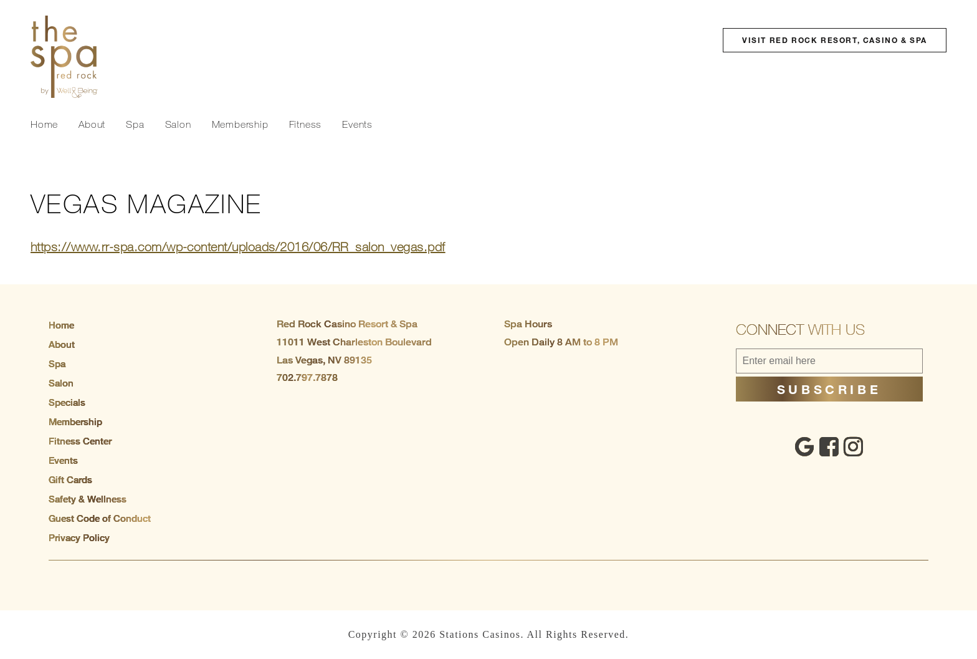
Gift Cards (70, 479)
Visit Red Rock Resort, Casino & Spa (834, 40)
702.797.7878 (307, 377)
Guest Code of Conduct (100, 518)
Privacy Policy (79, 537)
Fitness (305, 124)
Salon (178, 124)
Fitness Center (80, 440)
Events (357, 124)
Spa (135, 124)
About (92, 124)
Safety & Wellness (87, 498)
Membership (240, 124)
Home (44, 124)
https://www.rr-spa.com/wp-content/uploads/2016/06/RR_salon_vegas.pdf (238, 246)
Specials (67, 402)
